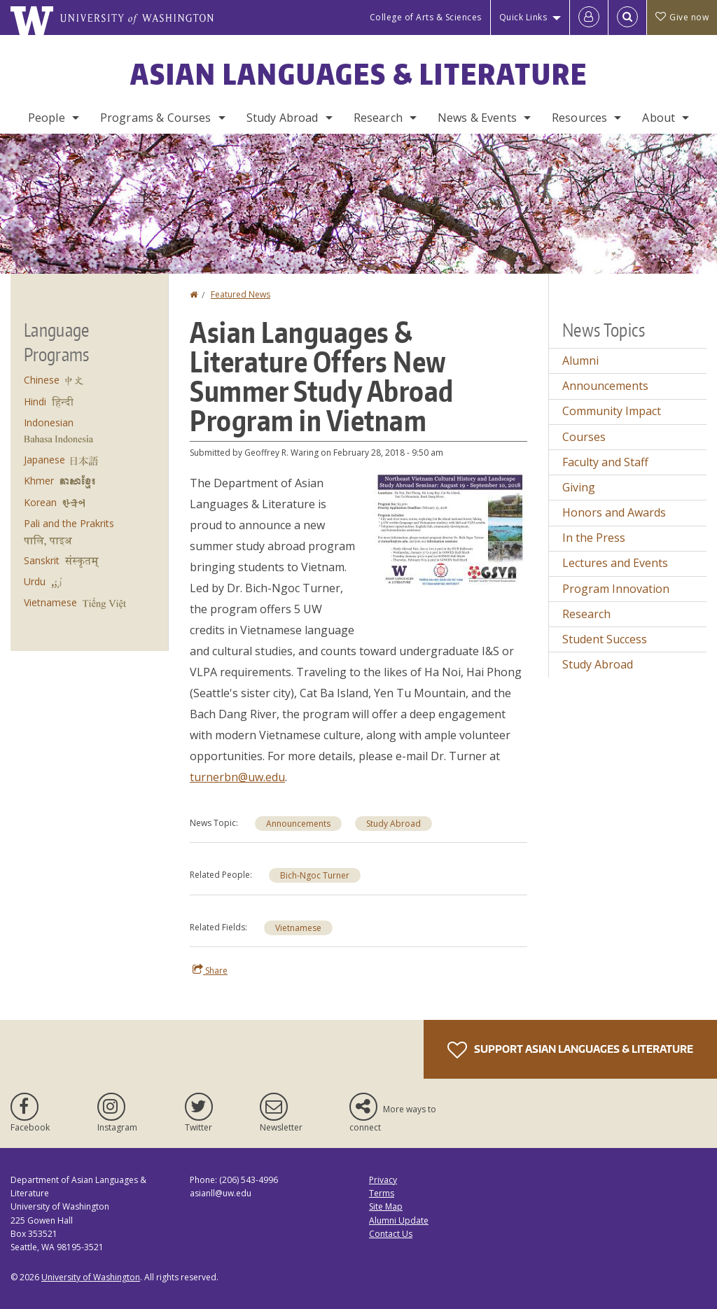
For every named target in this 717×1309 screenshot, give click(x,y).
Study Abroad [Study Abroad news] (393, 824)
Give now (682, 17)
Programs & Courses (155, 117)
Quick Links (523, 17)
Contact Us (390, 1234)
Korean (40, 502)
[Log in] (589, 17)
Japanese (44, 459)
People (46, 117)
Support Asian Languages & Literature (570, 1050)
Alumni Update (399, 1220)
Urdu (35, 581)
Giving (578, 487)
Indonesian (49, 422)
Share (210, 970)
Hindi (35, 401)
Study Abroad (282, 117)
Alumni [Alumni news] (580, 360)
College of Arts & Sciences (426, 17)
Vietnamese (298, 928)
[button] (450, 530)
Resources (579, 117)
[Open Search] (627, 17)
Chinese (42, 379)
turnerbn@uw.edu (237, 777)
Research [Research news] (586, 614)
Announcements (298, 824)
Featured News (240, 294)
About (658, 117)
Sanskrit (42, 560)
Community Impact (611, 411)
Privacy (383, 1180)
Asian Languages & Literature (358, 74)
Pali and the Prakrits (69, 523)
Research (378, 117)
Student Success (604, 639)
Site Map (386, 1206)
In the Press (593, 537)
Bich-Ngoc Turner (314, 875)
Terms (381, 1193)
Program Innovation (615, 588)
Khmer (39, 480)
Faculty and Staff (605, 462)
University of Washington (90, 1277)
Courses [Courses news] (584, 436)
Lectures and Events (615, 562)
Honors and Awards (614, 512)
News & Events (477, 117)
